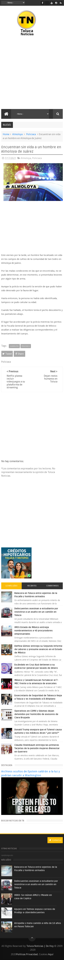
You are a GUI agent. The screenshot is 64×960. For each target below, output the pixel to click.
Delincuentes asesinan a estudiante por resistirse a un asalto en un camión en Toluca (36, 612)
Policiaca (31, 134)
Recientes (32, 586)
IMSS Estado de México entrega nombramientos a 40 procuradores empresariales (33, 630)
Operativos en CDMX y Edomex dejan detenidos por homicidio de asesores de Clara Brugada (36, 714)
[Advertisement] (32, 72)
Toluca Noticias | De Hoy (40, 946)
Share (19, 353)
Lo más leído (11, 586)
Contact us (55, 840)
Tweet (7, 353)
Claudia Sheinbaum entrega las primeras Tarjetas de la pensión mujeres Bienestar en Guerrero (37, 748)
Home (6, 134)
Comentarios (52, 586)
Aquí (50, 954)
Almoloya (17, 134)
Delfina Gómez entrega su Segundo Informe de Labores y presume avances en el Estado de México (38, 649)
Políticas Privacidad (27, 954)
